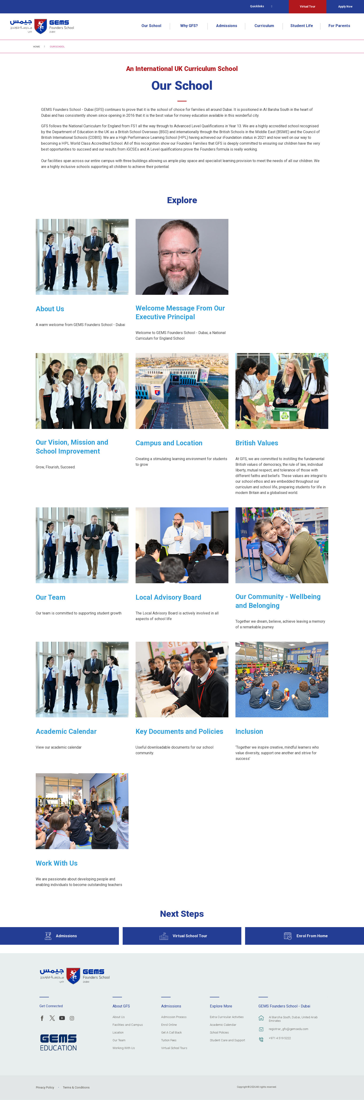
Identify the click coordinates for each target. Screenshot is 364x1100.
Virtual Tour (307, 6)
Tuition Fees (168, 1040)
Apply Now (345, 6)
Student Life (301, 25)
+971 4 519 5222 (280, 1038)
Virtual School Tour (190, 936)
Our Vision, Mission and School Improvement (72, 446)
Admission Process (174, 1017)
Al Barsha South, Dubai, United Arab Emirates (293, 1018)
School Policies (219, 1032)
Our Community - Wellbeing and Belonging (278, 601)
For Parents (339, 25)
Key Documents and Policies (179, 731)
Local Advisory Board (168, 597)
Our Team (51, 597)
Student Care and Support (227, 1040)
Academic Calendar (66, 731)
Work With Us (57, 863)
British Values (256, 443)
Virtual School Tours (174, 1048)
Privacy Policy (45, 1087)
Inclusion (249, 731)
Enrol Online (169, 1024)
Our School (151, 25)
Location (118, 1032)
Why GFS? (189, 25)
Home (36, 46)
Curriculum (264, 25)
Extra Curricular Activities (227, 1017)
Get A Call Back (171, 1032)
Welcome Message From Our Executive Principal (180, 312)
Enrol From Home (312, 936)
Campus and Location (169, 443)
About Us (50, 309)
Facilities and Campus (128, 1024)
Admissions (226, 25)
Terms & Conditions (76, 1087)
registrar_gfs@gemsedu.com (288, 1029)
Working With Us (124, 1048)
